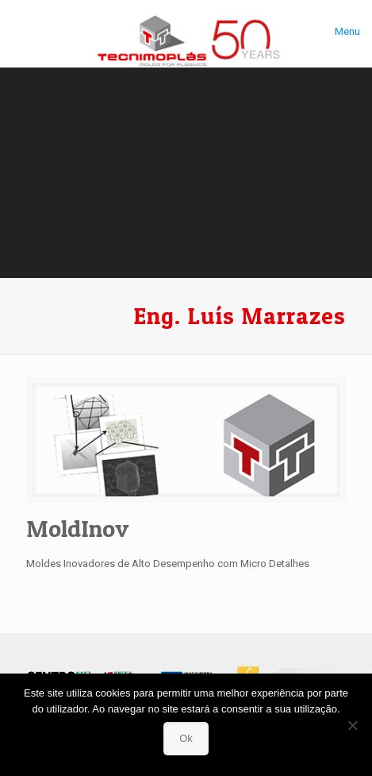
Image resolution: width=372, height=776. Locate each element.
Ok (186, 738)
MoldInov (77, 528)
